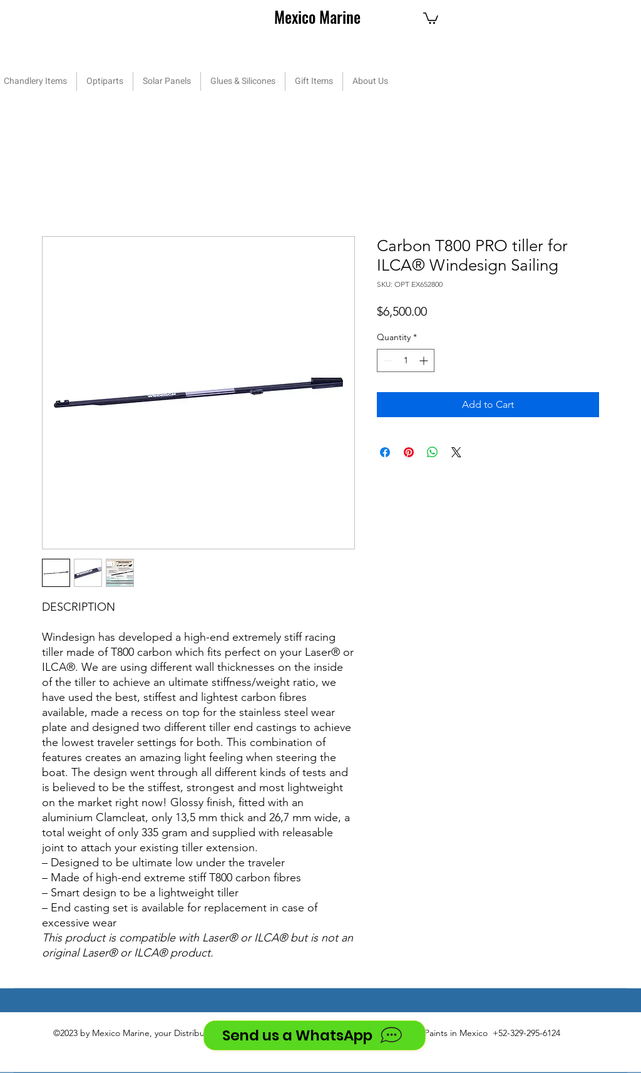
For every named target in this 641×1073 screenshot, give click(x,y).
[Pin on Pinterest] (408, 452)
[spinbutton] (405, 360)
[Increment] (425, 360)
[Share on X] (456, 452)
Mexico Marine (317, 16)
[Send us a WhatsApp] (314, 1035)
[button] (430, 17)
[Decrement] (386, 360)
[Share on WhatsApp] (432, 452)
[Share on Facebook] (384, 452)
